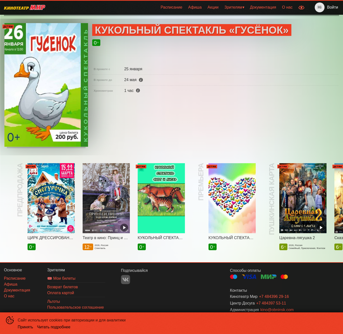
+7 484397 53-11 (271, 303)
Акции (213, 7)
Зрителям (233, 7)
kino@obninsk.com (277, 310)
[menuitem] (171, 7)
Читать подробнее (54, 327)
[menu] (172, 7)
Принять (25, 327)
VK (125, 279)
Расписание (171, 7)
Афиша (195, 7)
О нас (287, 7)
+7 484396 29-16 (274, 296)
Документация (263, 7)
